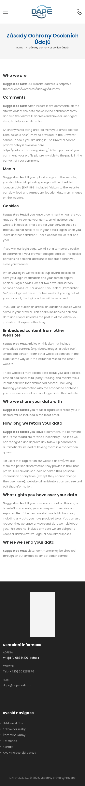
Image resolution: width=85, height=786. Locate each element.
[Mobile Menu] (5, 11)
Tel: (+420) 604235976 (18, 671)
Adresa (8, 652)
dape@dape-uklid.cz (17, 685)
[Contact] (77, 12)
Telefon (8, 666)
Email (6, 680)
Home (19, 47)
